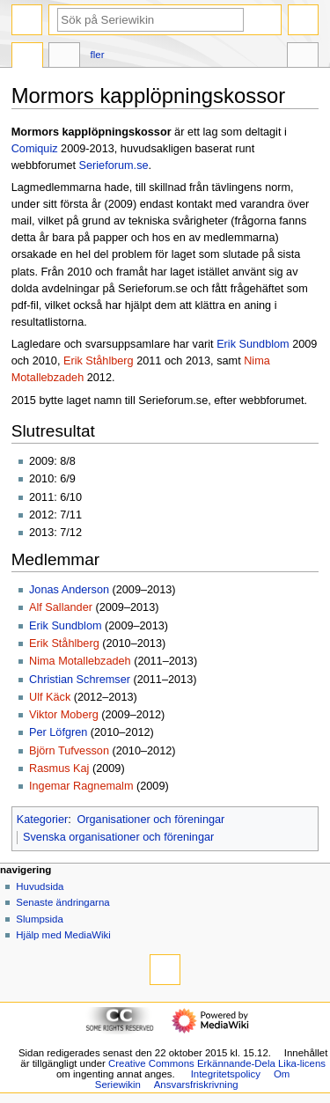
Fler (98, 54)
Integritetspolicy (225, 1074)
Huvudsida (39, 886)
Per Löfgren (58, 732)
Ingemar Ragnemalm (81, 786)
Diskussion (64, 57)
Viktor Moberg (64, 715)
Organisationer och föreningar (150, 819)
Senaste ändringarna (62, 902)
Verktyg (303, 57)
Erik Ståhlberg (98, 361)
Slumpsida (39, 919)
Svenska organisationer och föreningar (118, 837)
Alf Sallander (60, 607)
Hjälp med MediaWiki (63, 935)
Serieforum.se (114, 165)
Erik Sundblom (253, 344)
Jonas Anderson (69, 590)
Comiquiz (34, 149)
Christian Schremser (79, 679)
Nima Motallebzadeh (80, 661)
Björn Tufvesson (69, 751)
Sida (27, 57)
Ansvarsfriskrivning (196, 1084)
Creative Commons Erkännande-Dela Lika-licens (217, 1063)
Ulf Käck (49, 697)
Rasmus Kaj (59, 768)
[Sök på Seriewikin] (150, 20)
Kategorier (43, 819)
